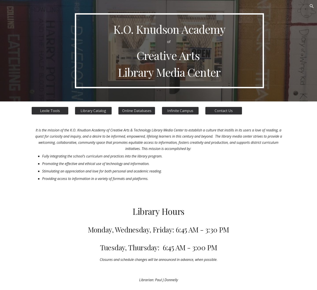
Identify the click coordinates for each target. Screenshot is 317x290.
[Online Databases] (136, 111)
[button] (311, 6)
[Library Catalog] (93, 111)
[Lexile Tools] (50, 111)
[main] (169, 50)
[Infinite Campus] (180, 111)
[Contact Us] (223, 111)
